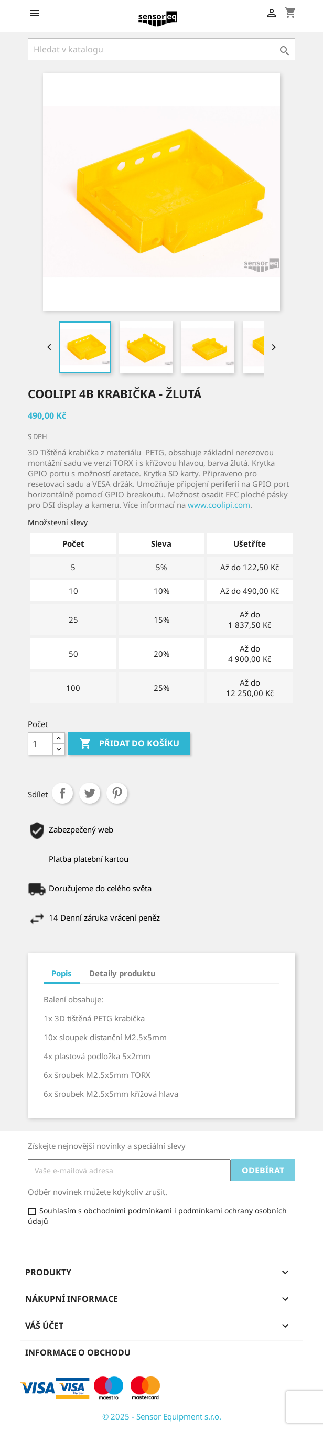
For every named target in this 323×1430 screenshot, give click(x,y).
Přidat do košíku (129, 744)
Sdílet (62, 793)
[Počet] (40, 743)
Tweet (89, 793)
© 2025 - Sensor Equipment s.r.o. (161, 1416)
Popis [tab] (61, 973)
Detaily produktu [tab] (122, 973)
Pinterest (116, 793)
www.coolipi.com (219, 504)
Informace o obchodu (78, 1352)
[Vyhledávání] (161, 49)
